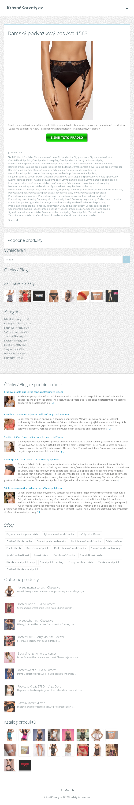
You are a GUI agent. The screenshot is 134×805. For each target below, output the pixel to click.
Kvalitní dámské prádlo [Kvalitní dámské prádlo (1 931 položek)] (38, 548)
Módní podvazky (49, 189)
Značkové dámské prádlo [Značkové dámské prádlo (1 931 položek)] (19, 541)
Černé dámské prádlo (19, 160)
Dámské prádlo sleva (83, 166)
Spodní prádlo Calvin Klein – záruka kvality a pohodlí (31, 459)
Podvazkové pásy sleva (93, 192)
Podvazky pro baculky (109, 199)
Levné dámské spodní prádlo (101, 179)
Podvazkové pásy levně (66, 192)
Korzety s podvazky (14, 323)
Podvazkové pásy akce (40, 192)
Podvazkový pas (47, 196)
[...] (52, 402)
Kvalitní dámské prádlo (20, 179)
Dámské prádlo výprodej (109, 166)
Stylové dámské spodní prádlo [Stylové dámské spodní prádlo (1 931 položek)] (59, 534)
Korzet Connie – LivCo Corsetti (36, 604)
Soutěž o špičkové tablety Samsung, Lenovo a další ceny (33, 437)
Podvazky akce (45, 199)
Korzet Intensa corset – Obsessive (38, 587)
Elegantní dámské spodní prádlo (25, 176)
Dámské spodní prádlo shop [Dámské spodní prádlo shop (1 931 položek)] (20, 562)
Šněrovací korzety (13, 332)
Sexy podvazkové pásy (72, 205)
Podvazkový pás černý (69, 196)
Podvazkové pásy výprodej (22, 196)
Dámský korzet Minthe (31, 703)
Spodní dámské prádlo (98, 205)
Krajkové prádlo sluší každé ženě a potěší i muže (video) (33, 391)
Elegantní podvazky (84, 176)
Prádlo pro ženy (97, 202)
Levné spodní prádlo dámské (65, 183)
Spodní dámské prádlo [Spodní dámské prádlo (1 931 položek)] (91, 555)
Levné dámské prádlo (73, 179)
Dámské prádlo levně (60, 166)
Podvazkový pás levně (94, 196)
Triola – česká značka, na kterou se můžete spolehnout (33, 488)
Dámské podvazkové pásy (78, 163)
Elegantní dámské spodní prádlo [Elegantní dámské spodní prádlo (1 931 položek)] (22, 534)
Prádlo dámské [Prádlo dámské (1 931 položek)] (13, 548)
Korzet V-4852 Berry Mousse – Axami (40, 637)
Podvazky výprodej (60, 202)
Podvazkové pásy (17, 192)
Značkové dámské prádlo (46, 215)
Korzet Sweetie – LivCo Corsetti (36, 670)
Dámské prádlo (16, 166)
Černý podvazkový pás (90, 160)
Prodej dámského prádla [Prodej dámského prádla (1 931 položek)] (81, 562)
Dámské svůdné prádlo (84, 173)
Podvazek (117, 189)
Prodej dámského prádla (21, 205)
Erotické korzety (12, 344)
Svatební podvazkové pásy (56, 212)
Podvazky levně (62, 199)
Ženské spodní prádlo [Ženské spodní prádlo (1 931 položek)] (109, 562)
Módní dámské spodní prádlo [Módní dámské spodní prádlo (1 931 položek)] (86, 541)
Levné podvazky (17, 183)
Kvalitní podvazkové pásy (47, 179)
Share (13, 220)
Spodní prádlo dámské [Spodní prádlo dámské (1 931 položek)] (17, 555)
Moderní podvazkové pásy (57, 186)
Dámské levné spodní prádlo (23, 163)
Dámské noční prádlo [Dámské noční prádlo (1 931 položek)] (64, 555)
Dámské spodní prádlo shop (56, 173)
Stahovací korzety (13, 336)
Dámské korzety (12, 319)
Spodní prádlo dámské (20, 208)
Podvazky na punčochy (84, 199)
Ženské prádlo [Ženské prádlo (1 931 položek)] (41, 555)
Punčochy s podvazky (47, 205)
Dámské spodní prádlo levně (81, 170)
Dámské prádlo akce (36, 166)
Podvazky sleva (40, 202)
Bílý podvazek (81, 157)
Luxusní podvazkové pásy (95, 183)
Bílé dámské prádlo (22, 157)
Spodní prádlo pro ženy (73, 208)
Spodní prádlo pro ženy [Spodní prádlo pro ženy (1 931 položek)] (52, 562)
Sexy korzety (11, 349)
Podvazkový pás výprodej (22, 199)
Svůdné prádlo (79, 212)
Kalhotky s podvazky (107, 176)
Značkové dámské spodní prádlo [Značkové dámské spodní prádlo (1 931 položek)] (22, 569)
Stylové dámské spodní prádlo (24, 212)
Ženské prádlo (96, 212)
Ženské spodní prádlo (20, 215)
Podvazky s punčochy (19, 202)
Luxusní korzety (12, 353)
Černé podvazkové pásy (45, 160)
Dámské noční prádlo (51, 163)
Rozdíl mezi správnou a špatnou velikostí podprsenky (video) (36, 414)
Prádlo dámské (80, 202)
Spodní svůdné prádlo (98, 208)
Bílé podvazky (65, 157)
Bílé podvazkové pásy (45, 157)
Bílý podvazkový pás (101, 157)
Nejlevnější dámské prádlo (73, 189)
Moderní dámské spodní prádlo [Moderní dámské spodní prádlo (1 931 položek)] (70, 548)
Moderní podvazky (82, 186)
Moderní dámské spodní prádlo (25, 186)
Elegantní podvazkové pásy (58, 176)
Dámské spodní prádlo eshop (49, 170)
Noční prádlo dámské (99, 189)
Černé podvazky (68, 160)
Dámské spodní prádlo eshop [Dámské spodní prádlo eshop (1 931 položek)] (106, 548)
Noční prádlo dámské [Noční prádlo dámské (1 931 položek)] (89, 534)
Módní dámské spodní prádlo (23, 189)
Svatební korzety (13, 340)
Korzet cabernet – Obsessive (35, 620)
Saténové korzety (13, 327)
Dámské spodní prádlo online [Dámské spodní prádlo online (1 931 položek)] (51, 541)
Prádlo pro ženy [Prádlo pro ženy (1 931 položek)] (114, 541)
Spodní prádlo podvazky (46, 208)
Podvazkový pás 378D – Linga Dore (39, 686)
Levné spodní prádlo (38, 183)
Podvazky (16, 152)
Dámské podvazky (103, 163)
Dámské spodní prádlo (20, 170)
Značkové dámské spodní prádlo (78, 215)
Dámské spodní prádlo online (24, 173)
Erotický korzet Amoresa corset (36, 653)
